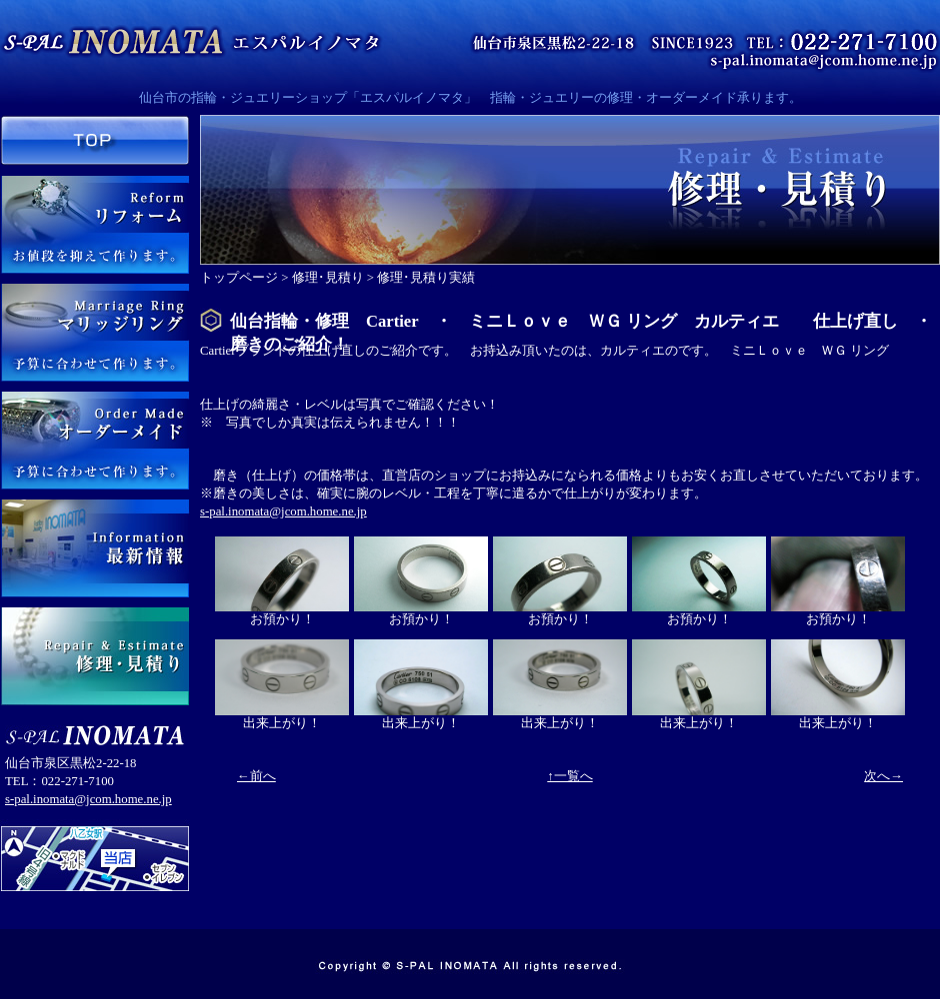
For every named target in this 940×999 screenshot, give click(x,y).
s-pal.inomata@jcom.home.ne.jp (88, 799)
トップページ (239, 278)
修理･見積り (328, 278)
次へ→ (883, 776)
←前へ (256, 776)
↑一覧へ (569, 776)
